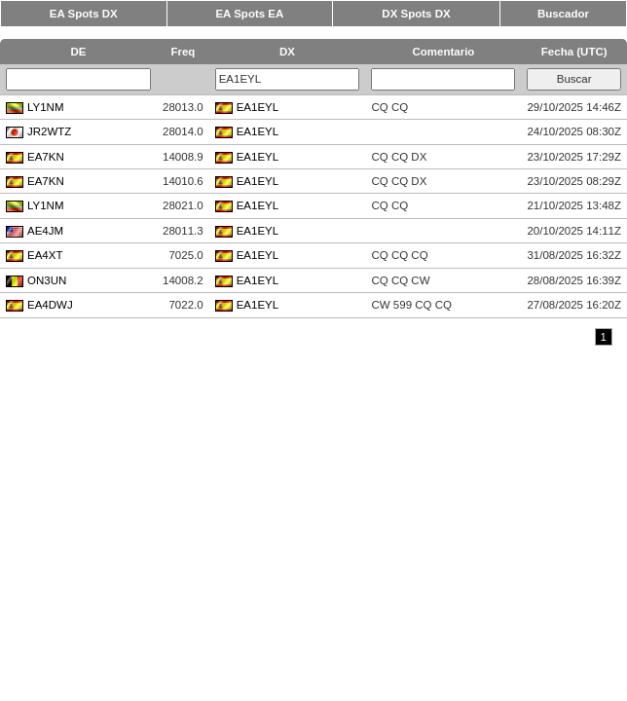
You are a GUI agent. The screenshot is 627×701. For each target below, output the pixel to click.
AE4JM (34, 231)
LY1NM (35, 107)
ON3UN (36, 280)
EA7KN (35, 157)
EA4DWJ (39, 305)
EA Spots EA (249, 13)
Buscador (563, 13)
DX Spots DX (416, 13)
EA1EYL (246, 107)
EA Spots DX (84, 13)
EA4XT (34, 255)
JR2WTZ (38, 131)
